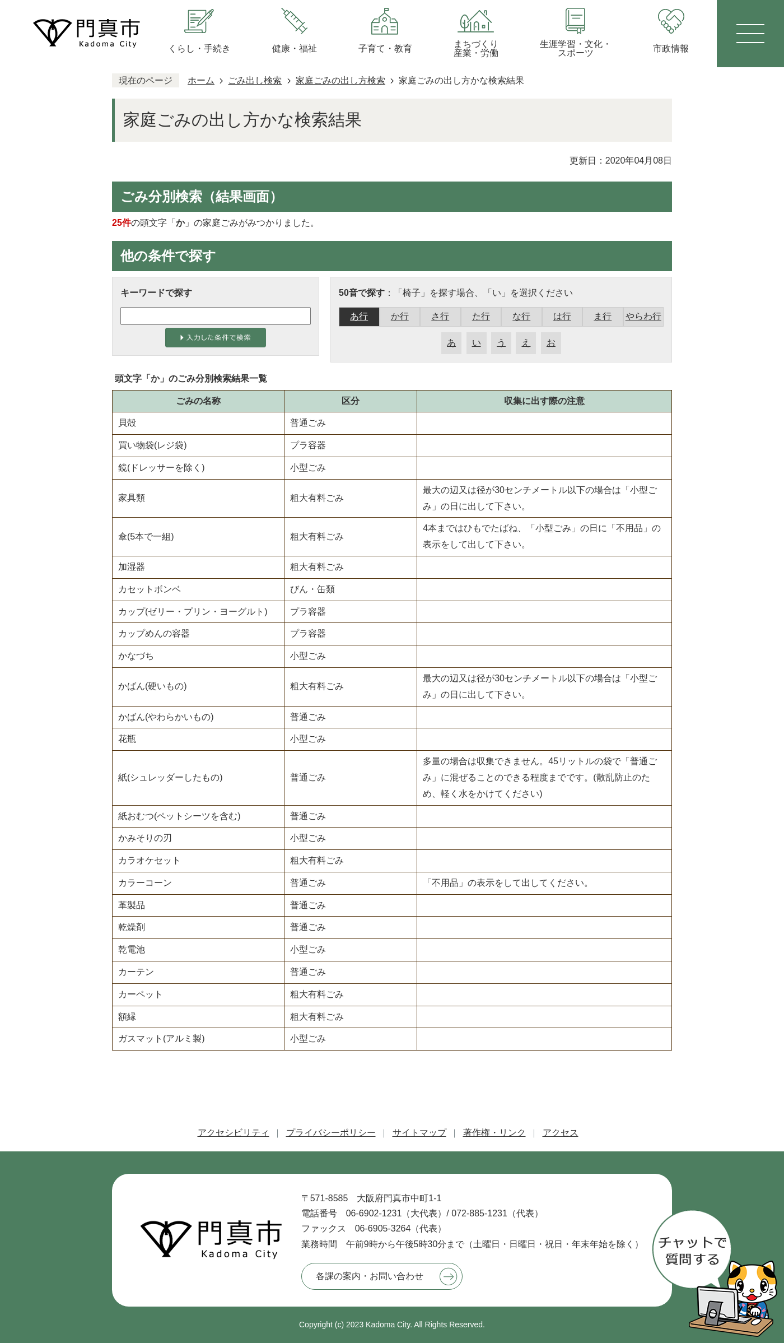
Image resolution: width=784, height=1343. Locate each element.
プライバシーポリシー (331, 1132)
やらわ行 (643, 316)
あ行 (359, 316)
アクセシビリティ (233, 1132)
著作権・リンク (494, 1132)
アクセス (560, 1132)
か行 (400, 316)
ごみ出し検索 (255, 80)
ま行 (603, 316)
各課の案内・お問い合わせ (369, 1276)
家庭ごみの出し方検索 (340, 80)
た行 (481, 316)
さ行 (440, 316)
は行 (562, 316)
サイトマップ (419, 1132)
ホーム (201, 80)
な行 (521, 316)
